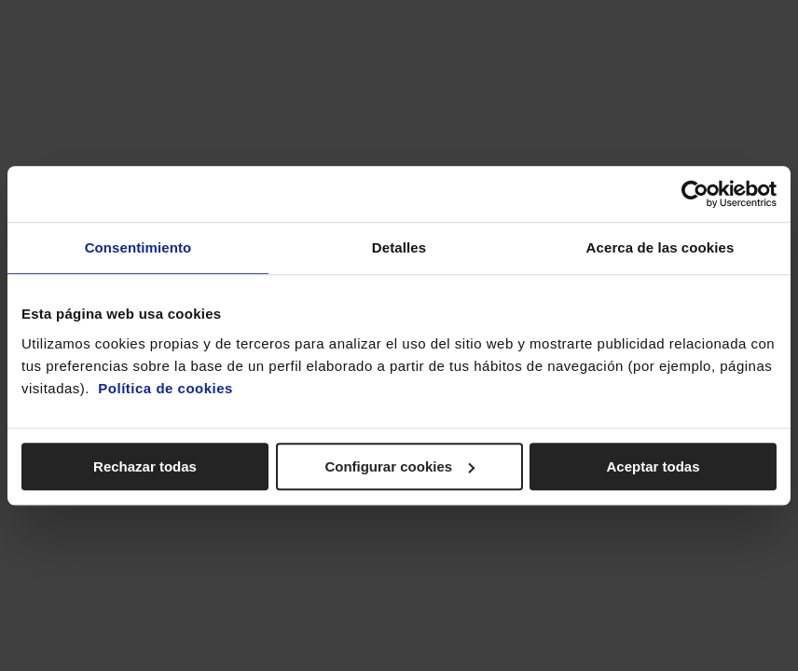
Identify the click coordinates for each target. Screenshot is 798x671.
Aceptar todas (652, 466)
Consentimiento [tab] (138, 247)
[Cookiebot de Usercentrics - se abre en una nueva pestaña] (695, 194)
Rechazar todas (145, 466)
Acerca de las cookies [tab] (660, 247)
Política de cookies (165, 388)
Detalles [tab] (399, 247)
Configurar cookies (399, 466)
